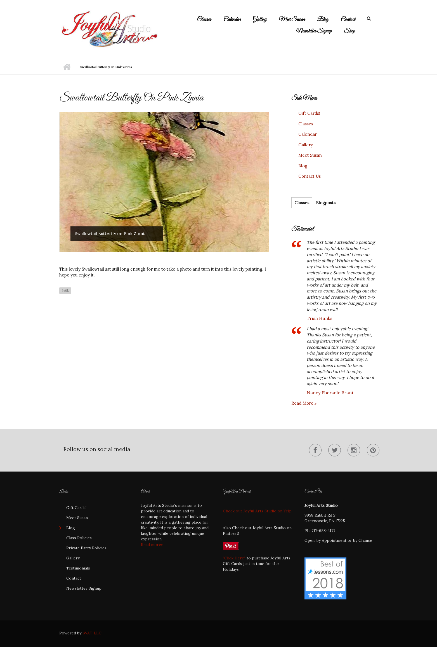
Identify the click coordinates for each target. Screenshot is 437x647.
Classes (204, 19)
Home (67, 67)
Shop (349, 31)
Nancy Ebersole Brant (330, 392)
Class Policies (79, 537)
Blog (322, 19)
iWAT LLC (91, 633)
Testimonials (78, 568)
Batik (65, 290)
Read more (303, 403)
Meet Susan (292, 19)
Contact (348, 19)
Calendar (232, 19)
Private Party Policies (86, 547)
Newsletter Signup (314, 31)
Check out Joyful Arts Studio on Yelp (257, 511)
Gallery (259, 19)
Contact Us (309, 176)
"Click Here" (234, 558)
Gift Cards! (309, 113)
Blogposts (326, 202)
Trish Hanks (319, 318)
